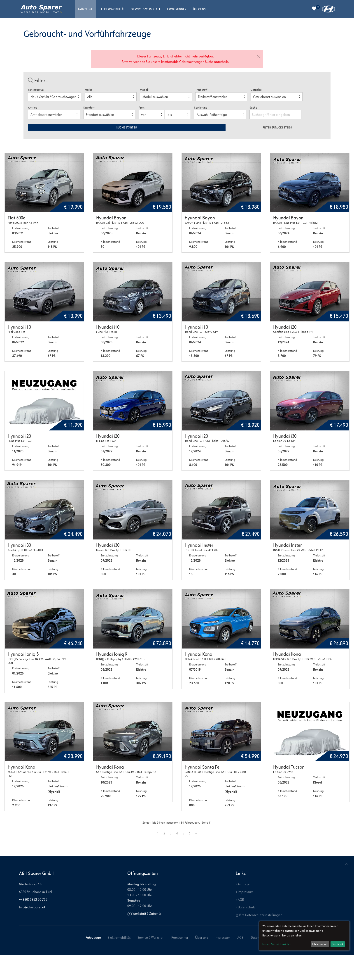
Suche (253, 107)
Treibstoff (201, 90)
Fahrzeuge (85, 9)
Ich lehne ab (320, 944)
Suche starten (126, 127)
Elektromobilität (112, 9)
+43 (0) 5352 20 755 (33, 899)
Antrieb (32, 107)
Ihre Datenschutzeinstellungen (259, 915)
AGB (240, 899)
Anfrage (242, 884)
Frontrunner (176, 9)
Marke (88, 90)
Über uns (199, 9)
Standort (89, 107)
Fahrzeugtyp (36, 90)
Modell (144, 90)
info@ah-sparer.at (32, 907)
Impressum (245, 892)
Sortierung (200, 107)
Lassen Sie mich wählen (276, 944)
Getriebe (256, 90)
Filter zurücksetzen (277, 127)
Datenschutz (246, 907)
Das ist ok (337, 944)
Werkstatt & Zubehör (147, 913)
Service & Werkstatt (145, 9)
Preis (141, 107)
